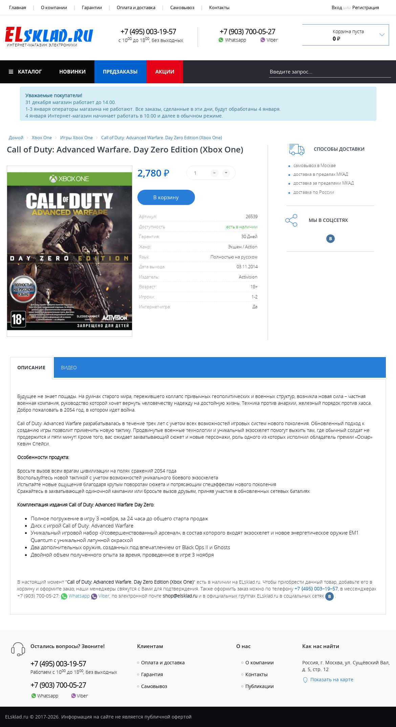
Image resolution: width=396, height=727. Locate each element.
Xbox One (42, 137)
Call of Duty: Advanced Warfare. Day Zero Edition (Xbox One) (161, 137)
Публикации (259, 686)
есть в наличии (242, 227)
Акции (164, 71)
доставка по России (313, 192)
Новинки (72, 71)
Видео (69, 367)
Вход (337, 7)
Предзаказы (120, 71)
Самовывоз (182, 7)
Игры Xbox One (76, 137)
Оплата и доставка (136, 7)
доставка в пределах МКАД (320, 174)
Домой (16, 137)
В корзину (166, 197)
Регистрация (365, 7)
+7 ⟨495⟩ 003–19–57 (316, 588)
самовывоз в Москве (314, 165)
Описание (31, 367)
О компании (54, 7)
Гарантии (92, 7)
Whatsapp (75, 596)
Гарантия (152, 674)
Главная (17, 7)
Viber (100, 596)
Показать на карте (327, 679)
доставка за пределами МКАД (323, 183)
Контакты (219, 7)
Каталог (25, 71)
